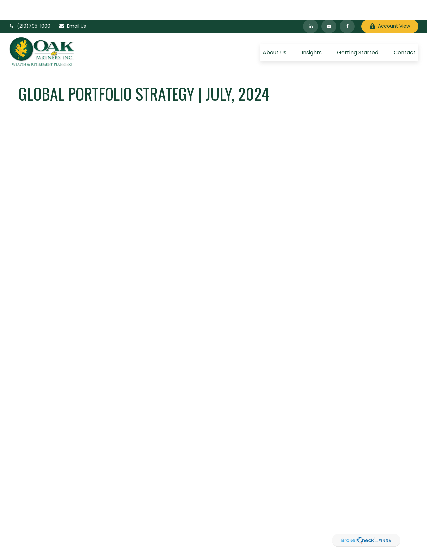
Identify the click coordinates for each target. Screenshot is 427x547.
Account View (390, 6)
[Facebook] (347, 6)
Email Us (72, 6)
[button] (274, 33)
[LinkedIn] (310, 6)
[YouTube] (328, 6)
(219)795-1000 (29, 6)
